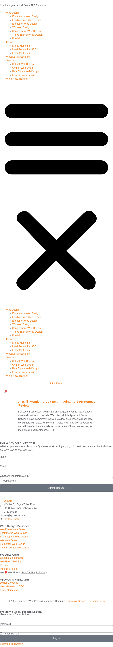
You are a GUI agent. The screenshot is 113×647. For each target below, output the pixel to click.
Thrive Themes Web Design (27, 34)
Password (5, 624)
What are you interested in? (15, 476)
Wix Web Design (21, 27)
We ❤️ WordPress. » (23, 572)
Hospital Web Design (24, 75)
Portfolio (17, 38)
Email (3, 466)
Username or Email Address (15, 614)
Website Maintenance (18, 56)
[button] (56, 194)
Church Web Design (23, 67)
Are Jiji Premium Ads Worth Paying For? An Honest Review (56, 403)
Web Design (12, 12)
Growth (10, 42)
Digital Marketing (21, 45)
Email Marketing (21, 53)
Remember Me (9, 633)
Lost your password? (11, 644)
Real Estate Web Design (26, 71)
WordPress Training (17, 78)
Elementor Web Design (25, 23)
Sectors (10, 60)
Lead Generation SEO (24, 49)
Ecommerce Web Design (26, 16)
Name (3, 457)
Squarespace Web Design (26, 31)
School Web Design (23, 64)
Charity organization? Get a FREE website (23, 5)
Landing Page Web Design (27, 20)
